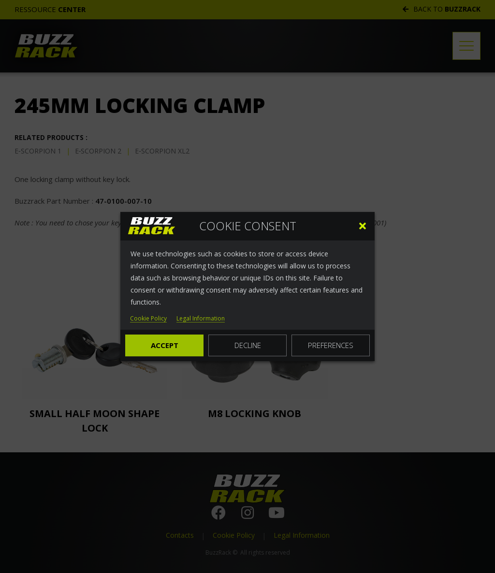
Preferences (330, 345)
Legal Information (200, 318)
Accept (164, 345)
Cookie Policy (148, 318)
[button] (362, 226)
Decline (247, 345)
